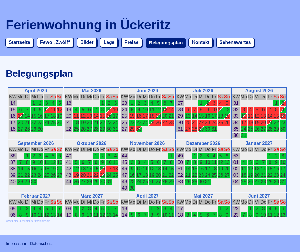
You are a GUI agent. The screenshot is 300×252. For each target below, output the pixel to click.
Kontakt (200, 42)
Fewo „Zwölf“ (55, 42)
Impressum (16, 243)
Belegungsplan (166, 42)
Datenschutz (41, 243)
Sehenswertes (235, 42)
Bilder (86, 42)
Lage (108, 42)
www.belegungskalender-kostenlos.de (28, 221)
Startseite (19, 42)
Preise (132, 42)
